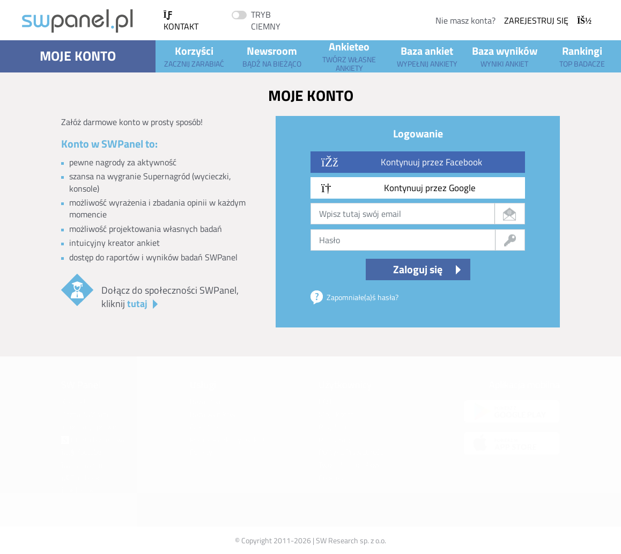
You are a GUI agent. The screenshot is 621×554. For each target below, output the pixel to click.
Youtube (81, 451)
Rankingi (582, 55)
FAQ (325, 401)
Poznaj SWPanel (86, 414)
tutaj (137, 303)
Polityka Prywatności (352, 451)
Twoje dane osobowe (351, 464)
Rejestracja (336, 439)
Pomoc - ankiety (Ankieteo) (232, 439)
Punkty (201, 451)
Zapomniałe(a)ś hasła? (362, 297)
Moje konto (78, 56)
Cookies (331, 477)
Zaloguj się (417, 269)
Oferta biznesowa (94, 439)
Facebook (80, 477)
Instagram (83, 464)
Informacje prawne (91, 426)
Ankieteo (349, 56)
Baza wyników (505, 55)
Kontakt (181, 22)
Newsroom (271, 55)
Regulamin (335, 426)
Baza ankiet (427, 55)
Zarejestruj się (548, 20)
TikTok (77, 489)
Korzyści (194, 55)
